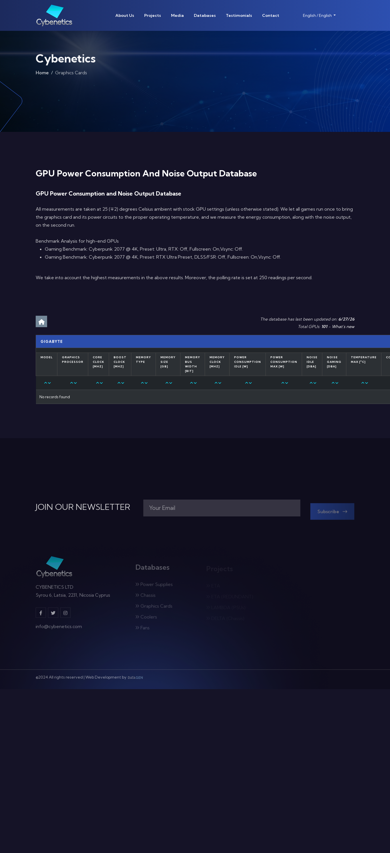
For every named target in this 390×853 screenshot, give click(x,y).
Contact (270, 15)
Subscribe (332, 514)
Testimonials (239, 15)
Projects (152, 15)
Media (177, 15)
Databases (205, 15)
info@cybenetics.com (59, 629)
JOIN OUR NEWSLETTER (83, 507)
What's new (343, 326)
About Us (124, 15)
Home (42, 74)
